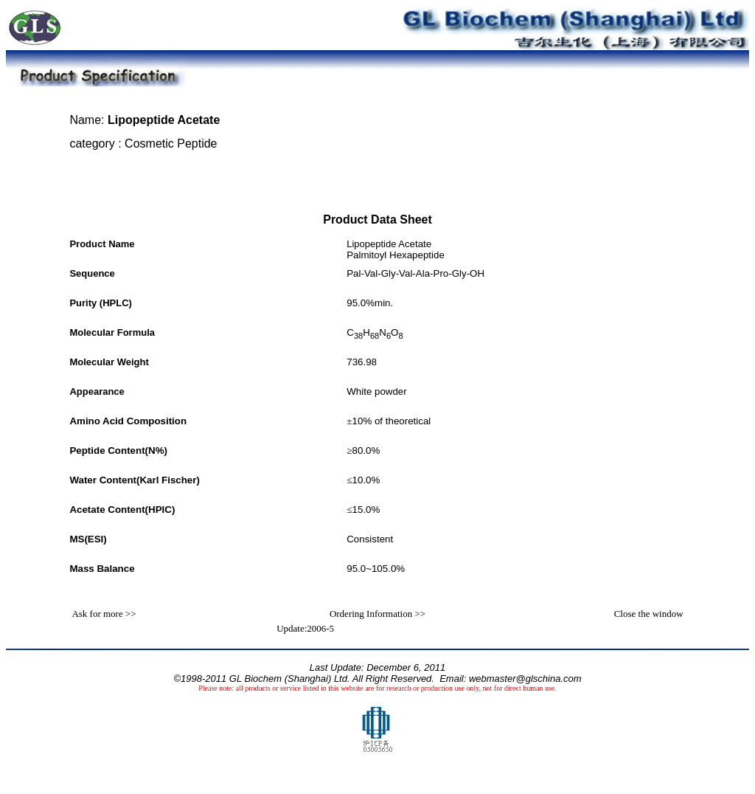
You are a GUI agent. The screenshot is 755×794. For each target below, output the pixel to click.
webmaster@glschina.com (525, 678)
